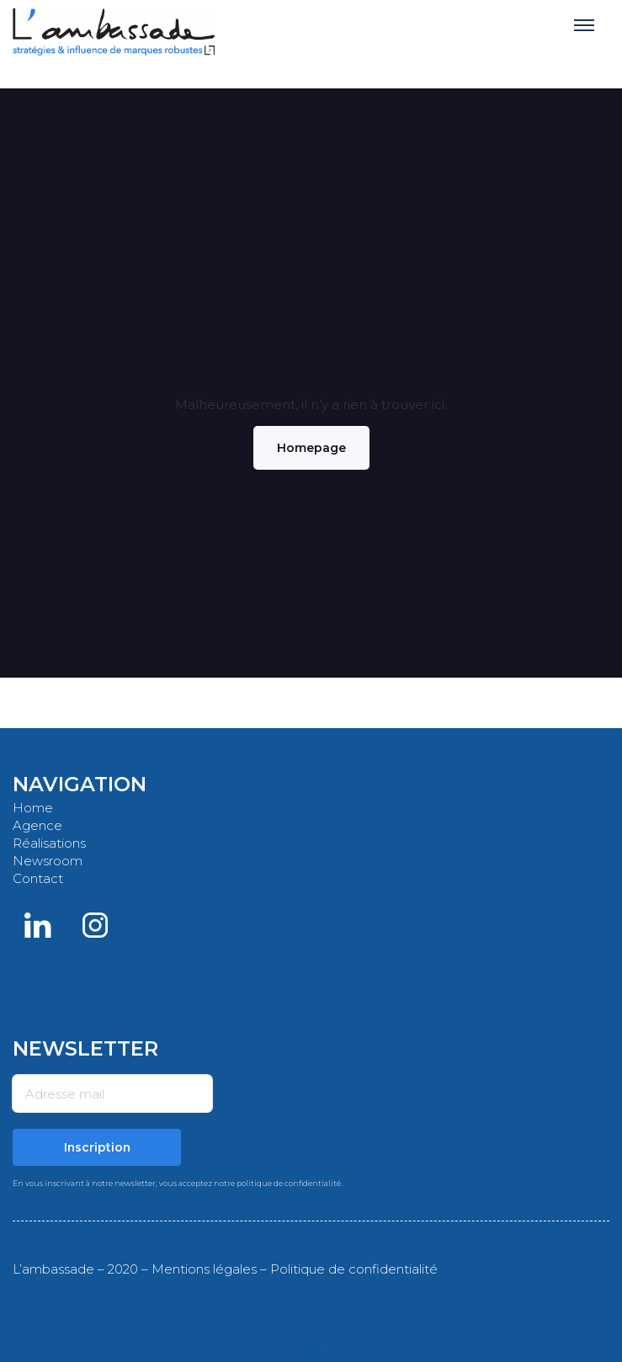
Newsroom (47, 861)
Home (33, 808)
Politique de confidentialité (354, 1269)
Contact (38, 878)
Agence (37, 825)
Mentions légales (204, 1269)
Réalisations (49, 843)
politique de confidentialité (289, 1183)
